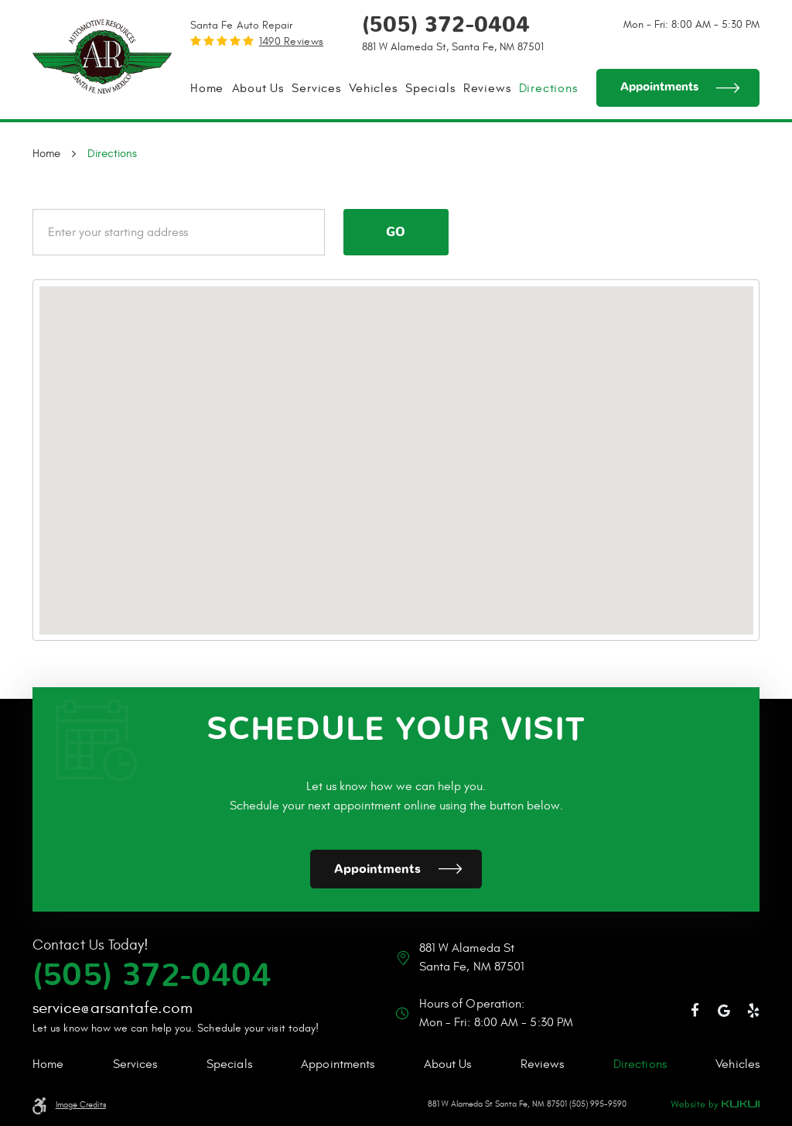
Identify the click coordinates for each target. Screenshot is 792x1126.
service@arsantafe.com (112, 1008)
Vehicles (373, 88)
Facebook (695, 1010)
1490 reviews (291, 41)
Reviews (487, 88)
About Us (258, 88)
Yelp (753, 1010)
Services (316, 88)
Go (395, 232)
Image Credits (81, 1105)
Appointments (659, 87)
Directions (548, 88)
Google (724, 1010)
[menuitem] (207, 88)
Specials (430, 88)
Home (207, 88)
